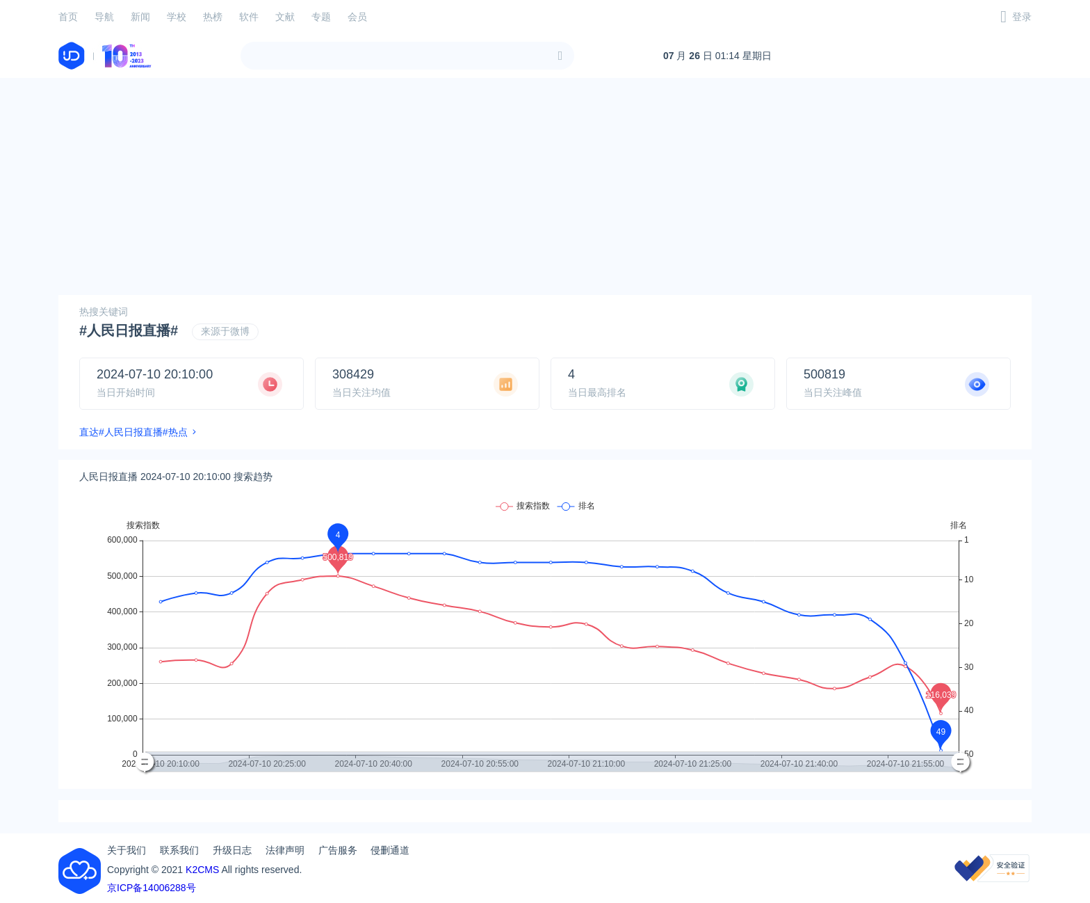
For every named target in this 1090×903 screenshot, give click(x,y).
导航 (104, 16)
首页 (68, 16)
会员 (357, 16)
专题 (321, 16)
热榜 (212, 16)
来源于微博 (225, 331)
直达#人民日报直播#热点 (133, 432)
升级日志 (232, 850)
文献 (285, 16)
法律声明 (285, 850)
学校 (176, 16)
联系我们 (179, 850)
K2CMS (202, 869)
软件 (249, 16)
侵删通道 (390, 850)
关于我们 (126, 850)
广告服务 (337, 850)
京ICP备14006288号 (151, 887)
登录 (1022, 16)
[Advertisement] (545, 186)
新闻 (140, 16)
